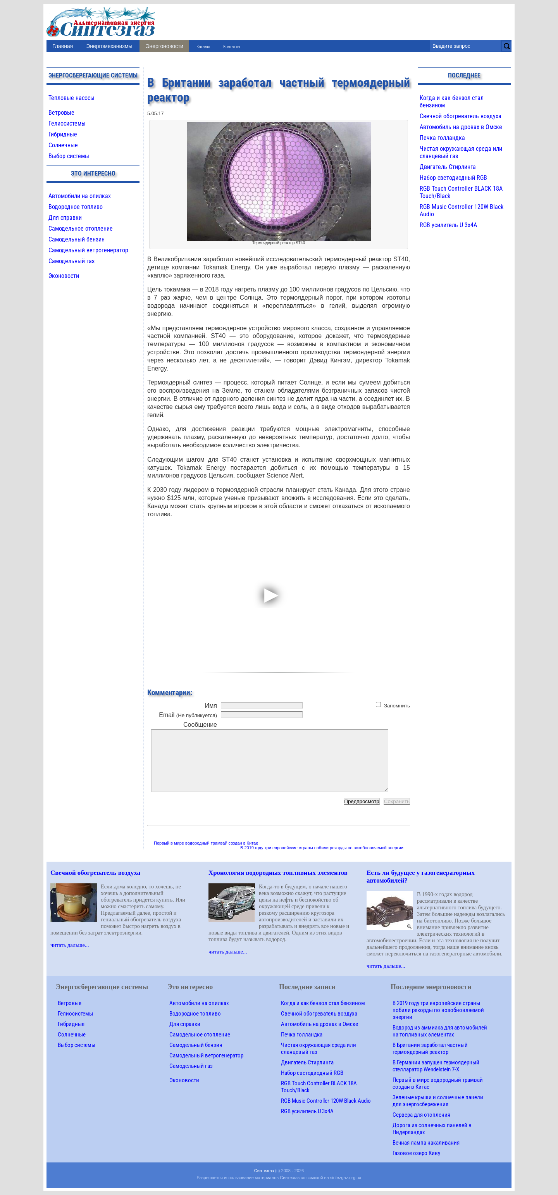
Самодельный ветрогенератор (88, 250)
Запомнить (397, 706)
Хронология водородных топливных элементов (278, 872)
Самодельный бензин (76, 239)
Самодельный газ (71, 261)
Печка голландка (442, 137)
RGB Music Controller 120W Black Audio (326, 1100)
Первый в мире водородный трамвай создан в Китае (206, 843)
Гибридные (62, 134)
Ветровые (61, 112)
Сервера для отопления (421, 1114)
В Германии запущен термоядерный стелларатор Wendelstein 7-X (436, 1066)
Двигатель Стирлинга (448, 167)
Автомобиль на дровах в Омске (461, 127)
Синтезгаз (264, 1170)
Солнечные (63, 145)
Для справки (65, 217)
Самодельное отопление (80, 228)
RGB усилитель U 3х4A (448, 225)
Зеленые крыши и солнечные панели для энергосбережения (438, 1101)
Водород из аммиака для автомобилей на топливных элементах (440, 1031)
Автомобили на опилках (79, 196)
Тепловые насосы (71, 98)
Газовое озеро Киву (416, 1153)
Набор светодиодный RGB (453, 177)
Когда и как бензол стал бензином (323, 1003)
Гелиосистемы (67, 123)
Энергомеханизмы (109, 46)
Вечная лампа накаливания (426, 1142)
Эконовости (63, 275)
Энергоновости (164, 46)
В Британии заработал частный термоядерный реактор (430, 1048)
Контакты (231, 47)
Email (188, 715)
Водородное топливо (75, 206)
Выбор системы (68, 156)
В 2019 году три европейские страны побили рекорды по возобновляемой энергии (321, 847)
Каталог (203, 47)
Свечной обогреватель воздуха (460, 116)
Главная (62, 46)
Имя (211, 705)
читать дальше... (69, 945)
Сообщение (200, 724)
